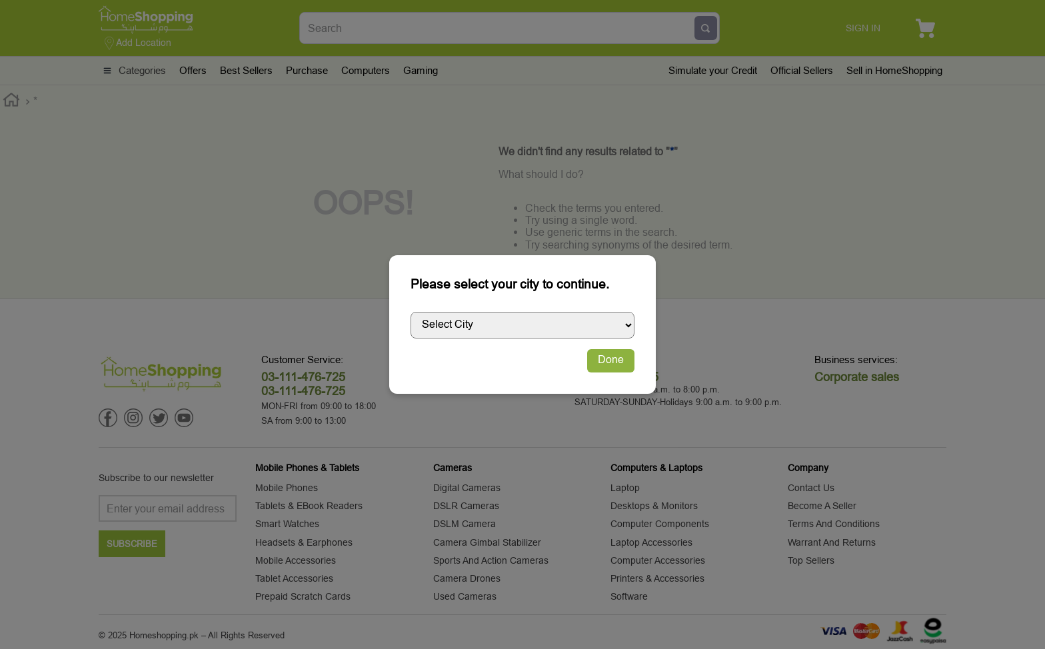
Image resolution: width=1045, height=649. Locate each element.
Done (611, 360)
